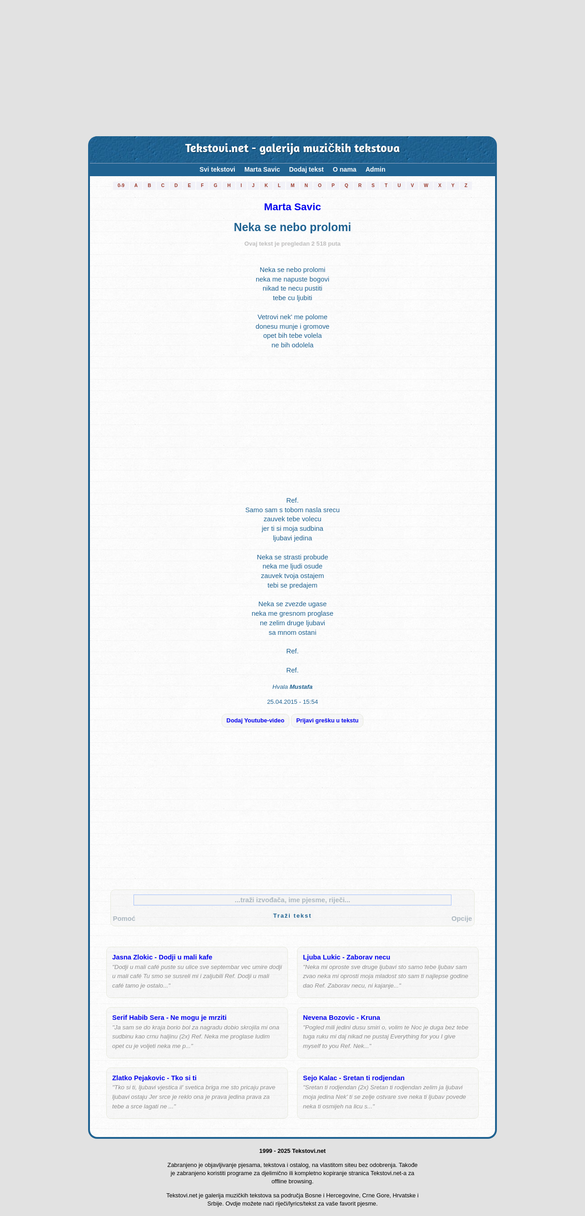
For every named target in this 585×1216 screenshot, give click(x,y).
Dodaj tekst (306, 169)
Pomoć (124, 918)
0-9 (121, 185)
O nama (345, 169)
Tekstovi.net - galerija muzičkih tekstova (292, 149)
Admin (376, 169)
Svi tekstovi (217, 169)
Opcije (461, 918)
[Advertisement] (292, 68)
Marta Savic (262, 169)
